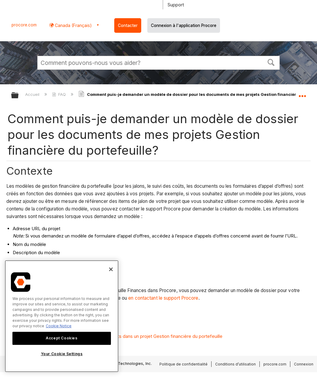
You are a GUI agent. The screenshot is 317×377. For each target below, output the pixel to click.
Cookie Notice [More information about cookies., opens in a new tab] (59, 326)
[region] (61, 316)
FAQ (59, 94)
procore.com (24, 24)
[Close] (111, 269)
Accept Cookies (61, 338)
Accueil (33, 94)
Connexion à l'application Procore (183, 25)
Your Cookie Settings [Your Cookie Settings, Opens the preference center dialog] (62, 354)
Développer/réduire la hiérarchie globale (18, 95)
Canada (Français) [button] (73, 25)
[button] (271, 61)
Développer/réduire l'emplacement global (302, 93)
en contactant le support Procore (163, 298)
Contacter (128, 25)
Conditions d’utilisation (235, 364)
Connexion (303, 364)
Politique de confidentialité (183, 364)
